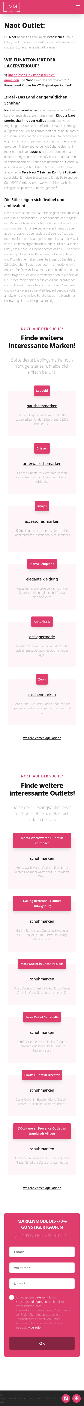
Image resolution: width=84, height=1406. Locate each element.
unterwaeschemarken (42, 463)
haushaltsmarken (42, 405)
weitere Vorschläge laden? (42, 738)
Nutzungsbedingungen (31, 1302)
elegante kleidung (42, 579)
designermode (42, 636)
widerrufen (34, 1327)
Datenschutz (42, 1297)
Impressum (36, 1398)
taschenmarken (42, 694)
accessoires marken (42, 521)
